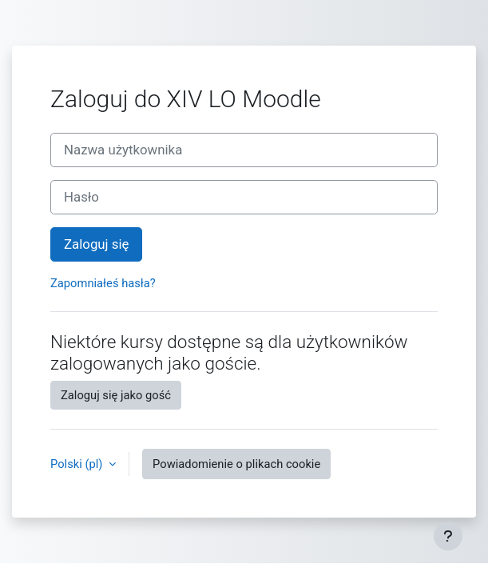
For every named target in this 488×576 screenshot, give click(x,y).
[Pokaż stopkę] (448, 536)
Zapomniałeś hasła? (103, 283)
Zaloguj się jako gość (116, 395)
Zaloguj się (96, 244)
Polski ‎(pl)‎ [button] (77, 464)
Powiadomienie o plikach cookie (236, 464)
